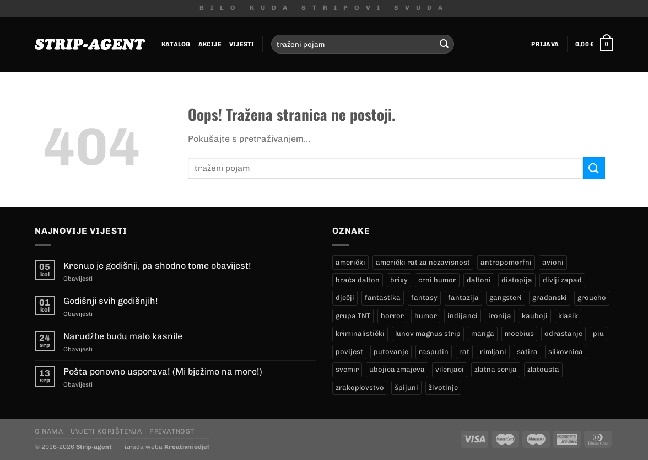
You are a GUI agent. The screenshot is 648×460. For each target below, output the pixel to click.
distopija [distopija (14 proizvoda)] (516, 280)
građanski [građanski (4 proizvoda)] (549, 297)
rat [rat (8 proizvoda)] (464, 351)
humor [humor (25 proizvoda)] (425, 316)
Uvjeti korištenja (106, 431)
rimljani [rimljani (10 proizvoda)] (493, 351)
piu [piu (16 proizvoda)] (598, 333)
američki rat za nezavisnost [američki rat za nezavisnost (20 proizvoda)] (423, 262)
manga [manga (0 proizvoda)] (482, 333)
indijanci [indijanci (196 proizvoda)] (462, 316)
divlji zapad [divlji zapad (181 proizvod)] (562, 280)
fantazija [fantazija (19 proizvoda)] (463, 297)
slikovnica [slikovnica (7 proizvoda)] (565, 351)
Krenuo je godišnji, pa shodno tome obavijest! (157, 265)
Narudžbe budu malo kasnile (122, 336)
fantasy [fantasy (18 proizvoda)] (424, 297)
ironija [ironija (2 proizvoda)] (499, 316)
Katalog (176, 44)
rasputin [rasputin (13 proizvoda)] (434, 351)
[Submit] (444, 44)
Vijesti (242, 44)
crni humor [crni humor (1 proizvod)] (437, 280)
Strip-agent (94, 447)
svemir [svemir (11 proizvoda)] (347, 369)
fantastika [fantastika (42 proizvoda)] (383, 297)
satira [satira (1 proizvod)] (527, 351)
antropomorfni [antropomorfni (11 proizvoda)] (506, 262)
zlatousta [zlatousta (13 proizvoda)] (543, 369)
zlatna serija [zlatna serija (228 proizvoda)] (495, 369)
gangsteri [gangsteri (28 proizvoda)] (505, 297)
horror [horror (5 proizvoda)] (392, 316)
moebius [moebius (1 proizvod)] (519, 333)
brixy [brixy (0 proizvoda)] (399, 280)
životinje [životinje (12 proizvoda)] (443, 387)
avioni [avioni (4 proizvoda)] (553, 262)
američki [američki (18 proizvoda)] (350, 262)
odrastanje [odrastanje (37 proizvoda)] (563, 333)
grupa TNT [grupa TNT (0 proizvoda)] (353, 316)
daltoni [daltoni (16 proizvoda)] (479, 280)
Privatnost (172, 431)
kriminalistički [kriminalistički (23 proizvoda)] (360, 333)
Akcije (210, 44)
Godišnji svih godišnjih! (110, 301)
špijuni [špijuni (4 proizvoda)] (406, 387)
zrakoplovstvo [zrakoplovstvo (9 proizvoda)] (360, 387)
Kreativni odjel (186, 447)
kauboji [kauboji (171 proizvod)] (535, 316)
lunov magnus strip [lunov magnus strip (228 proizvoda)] (428, 333)
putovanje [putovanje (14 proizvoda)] (391, 351)
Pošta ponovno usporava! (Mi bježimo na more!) (162, 371)
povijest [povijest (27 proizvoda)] (349, 351)
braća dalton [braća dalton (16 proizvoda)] (358, 280)
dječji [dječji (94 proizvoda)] (345, 297)
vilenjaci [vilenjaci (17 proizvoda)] (449, 369)
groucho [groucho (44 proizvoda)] (591, 297)
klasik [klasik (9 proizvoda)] (568, 316)
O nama (49, 431)
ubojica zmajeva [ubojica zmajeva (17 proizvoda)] (397, 369)
